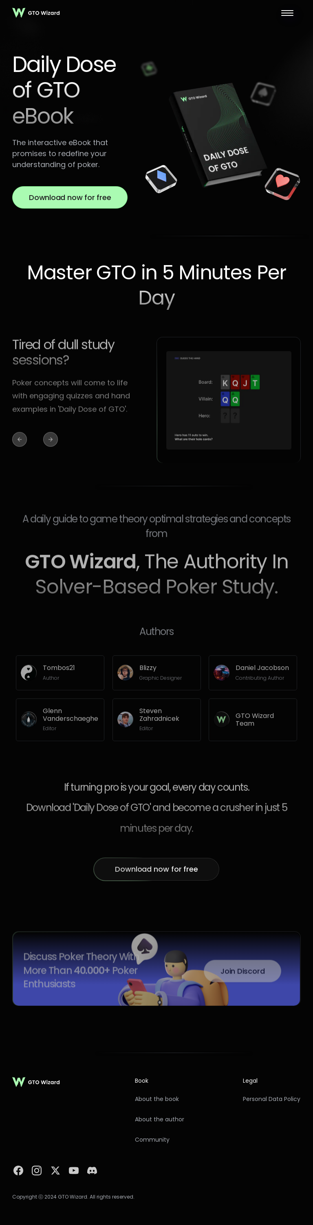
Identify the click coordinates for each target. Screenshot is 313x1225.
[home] (36, 13)
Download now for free (70, 197)
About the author (159, 1119)
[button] (287, 13)
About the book (157, 1099)
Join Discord (242, 974)
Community (152, 1140)
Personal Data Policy (271, 1099)
